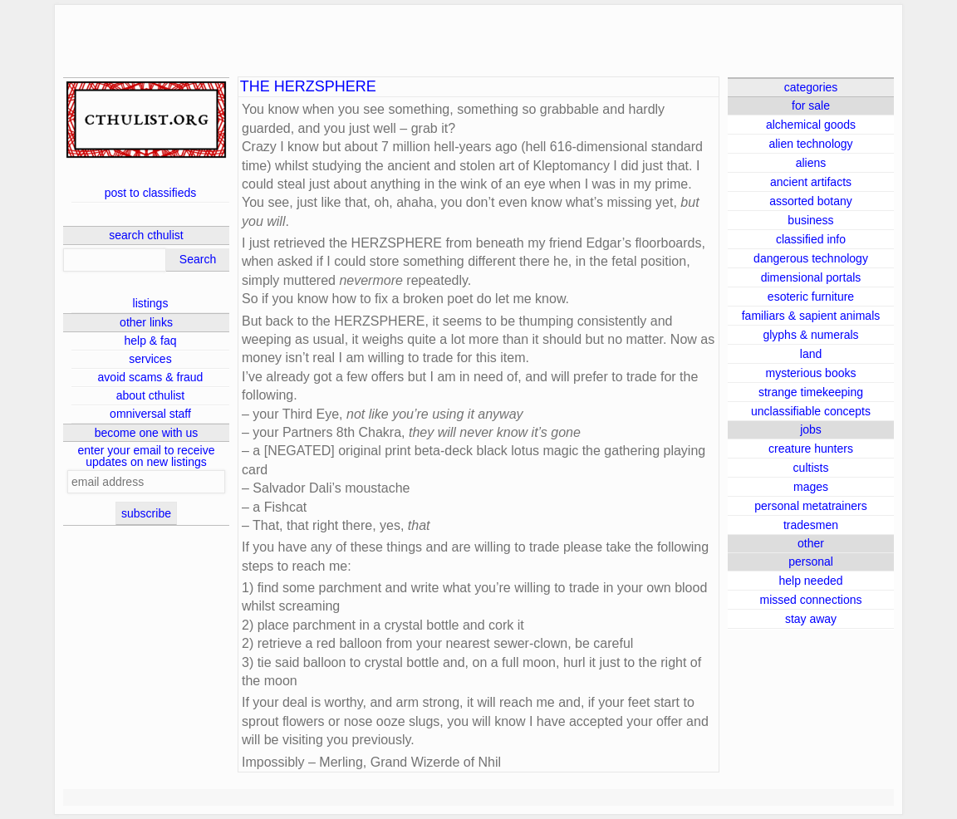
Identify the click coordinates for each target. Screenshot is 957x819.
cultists (811, 467)
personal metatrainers (810, 505)
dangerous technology (810, 258)
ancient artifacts (810, 182)
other (811, 543)
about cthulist (150, 395)
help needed (810, 580)
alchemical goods (811, 124)
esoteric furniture (811, 296)
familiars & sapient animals (811, 315)
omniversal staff (150, 413)
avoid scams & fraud (151, 377)
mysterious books (811, 373)
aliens (811, 162)
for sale (811, 105)
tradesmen (810, 525)
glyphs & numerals (810, 334)
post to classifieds (151, 192)
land (811, 353)
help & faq (150, 340)
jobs (811, 429)
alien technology (810, 143)
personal (810, 561)
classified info (811, 239)
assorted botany (810, 201)
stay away (811, 618)
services (150, 358)
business (810, 220)
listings (151, 303)
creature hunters (810, 448)
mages (810, 486)
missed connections (811, 599)
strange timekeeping (810, 392)
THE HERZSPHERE (308, 87)
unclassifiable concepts (811, 411)
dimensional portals (811, 277)
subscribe (146, 513)
